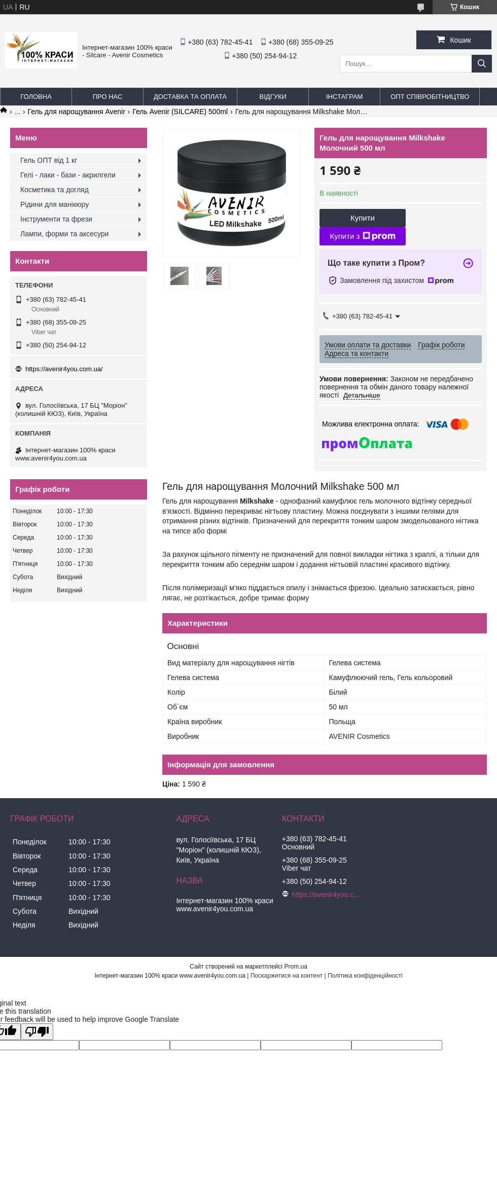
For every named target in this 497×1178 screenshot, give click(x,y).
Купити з (362, 236)
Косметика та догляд (54, 190)
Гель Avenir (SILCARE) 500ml (180, 112)
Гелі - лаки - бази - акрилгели (68, 175)
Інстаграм (344, 96)
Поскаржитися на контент (287, 975)
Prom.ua (296, 966)
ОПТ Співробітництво (429, 96)
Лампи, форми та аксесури (64, 234)
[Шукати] (482, 64)
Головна (36, 96)
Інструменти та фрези (56, 219)
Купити (362, 217)
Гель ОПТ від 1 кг (48, 160)
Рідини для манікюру (54, 204)
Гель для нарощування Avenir (76, 112)
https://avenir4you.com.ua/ (63, 369)
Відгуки (273, 96)
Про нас (108, 96)
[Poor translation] (37, 1031)
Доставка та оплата (190, 96)
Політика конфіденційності (365, 975)
